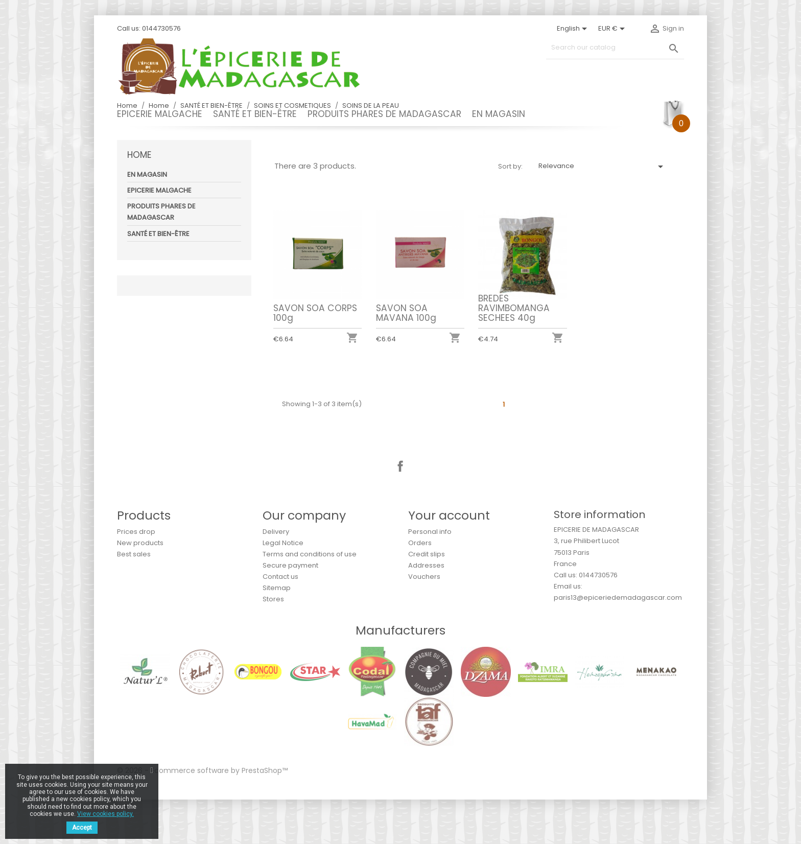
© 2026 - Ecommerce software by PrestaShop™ (202, 815)
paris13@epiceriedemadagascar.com (618, 642)
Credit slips (426, 598)
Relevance (602, 211)
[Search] (615, 48)
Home (139, 199)
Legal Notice (283, 587)
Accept (82, 827)
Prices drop (136, 576)
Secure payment (290, 610)
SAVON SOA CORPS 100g (315, 357)
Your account (449, 559)
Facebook (400, 511)
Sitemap (277, 632)
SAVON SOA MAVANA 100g (406, 357)
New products (140, 587)
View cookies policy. (105, 813)
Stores (273, 643)
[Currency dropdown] (613, 28)
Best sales (134, 598)
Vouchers (424, 621)
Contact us (280, 621)
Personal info (430, 576)
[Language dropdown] (574, 28)
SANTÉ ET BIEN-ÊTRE (255, 114)
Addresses (426, 610)
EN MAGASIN (498, 114)
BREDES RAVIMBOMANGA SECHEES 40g (514, 352)
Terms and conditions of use (310, 598)
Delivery (276, 576)
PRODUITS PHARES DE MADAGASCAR (384, 114)
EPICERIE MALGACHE (159, 114)
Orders (420, 587)
